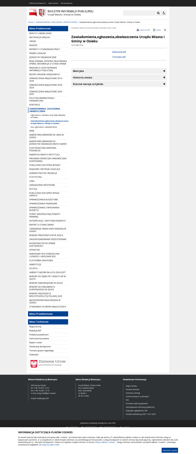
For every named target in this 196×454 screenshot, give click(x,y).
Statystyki (33, 354)
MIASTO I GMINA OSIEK (40, 33)
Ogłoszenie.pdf (119, 51)
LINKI (31, 181)
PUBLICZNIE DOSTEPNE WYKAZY (44, 165)
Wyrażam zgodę (170, 450)
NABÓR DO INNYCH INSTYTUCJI (44, 154)
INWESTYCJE (35, 264)
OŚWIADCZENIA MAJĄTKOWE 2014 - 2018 (46, 79)
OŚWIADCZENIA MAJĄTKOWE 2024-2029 (46, 93)
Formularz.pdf (119, 56)
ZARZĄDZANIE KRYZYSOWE (42, 185)
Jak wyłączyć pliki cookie (49, 444)
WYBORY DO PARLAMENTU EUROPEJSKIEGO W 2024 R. (42, 288)
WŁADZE (33, 45)
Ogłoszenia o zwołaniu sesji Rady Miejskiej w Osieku (47, 116)
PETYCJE (33, 189)
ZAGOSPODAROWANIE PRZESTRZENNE (47, 239)
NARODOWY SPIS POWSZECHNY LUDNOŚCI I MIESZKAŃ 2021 (44, 255)
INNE (31, 130)
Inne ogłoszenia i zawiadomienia (43, 127)
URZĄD (32, 41)
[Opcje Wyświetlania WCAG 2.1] (164, 13)
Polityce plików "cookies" (105, 442)
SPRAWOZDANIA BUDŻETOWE (43, 199)
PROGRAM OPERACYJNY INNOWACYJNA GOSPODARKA (47, 159)
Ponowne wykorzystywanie (137, 403)
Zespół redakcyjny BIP (40, 398)
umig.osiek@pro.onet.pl (46, 393)
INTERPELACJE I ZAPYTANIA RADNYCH (47, 220)
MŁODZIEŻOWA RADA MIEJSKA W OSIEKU (44, 301)
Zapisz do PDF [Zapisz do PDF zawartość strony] (143, 30)
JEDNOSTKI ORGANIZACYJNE (42, 57)
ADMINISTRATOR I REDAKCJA (43, 173)
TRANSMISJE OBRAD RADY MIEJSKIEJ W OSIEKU (47, 230)
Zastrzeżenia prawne (39, 338)
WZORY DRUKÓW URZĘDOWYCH (44, 74)
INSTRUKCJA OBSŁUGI (39, 37)
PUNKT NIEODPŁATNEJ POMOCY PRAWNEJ (44, 215)
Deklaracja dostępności (37, 3)
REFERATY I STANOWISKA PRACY (44, 49)
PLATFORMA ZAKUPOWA (41, 260)
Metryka (78, 71)
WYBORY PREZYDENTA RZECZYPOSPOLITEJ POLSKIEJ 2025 (45, 295)
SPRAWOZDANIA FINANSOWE (43, 203)
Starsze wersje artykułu (88, 84)
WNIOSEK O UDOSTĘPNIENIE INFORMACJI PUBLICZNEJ (43, 69)
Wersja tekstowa (66, 3)
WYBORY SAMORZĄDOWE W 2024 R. (46, 283)
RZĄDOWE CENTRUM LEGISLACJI (44, 169)
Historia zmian (82, 77)
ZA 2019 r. (33, 268)
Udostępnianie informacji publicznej (140, 407)
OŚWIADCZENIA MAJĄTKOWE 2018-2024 (46, 86)
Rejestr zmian (35, 342)
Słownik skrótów (132, 389)
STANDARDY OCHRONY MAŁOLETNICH (47, 306)
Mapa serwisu (53, 3)
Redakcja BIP (35, 330)
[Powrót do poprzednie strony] (165, 30)
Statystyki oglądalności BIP (137, 410)
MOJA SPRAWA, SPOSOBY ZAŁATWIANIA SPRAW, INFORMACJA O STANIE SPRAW (48, 62)
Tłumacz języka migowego (41, 350)
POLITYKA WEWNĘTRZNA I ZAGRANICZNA (42, 99)
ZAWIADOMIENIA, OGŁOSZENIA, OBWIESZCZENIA (44, 110)
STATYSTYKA (35, 177)
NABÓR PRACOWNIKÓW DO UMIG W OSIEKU (46, 136)
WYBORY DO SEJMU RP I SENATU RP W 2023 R (47, 277)
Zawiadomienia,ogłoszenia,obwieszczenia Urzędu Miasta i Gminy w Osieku (49, 122)
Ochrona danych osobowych (137, 396)
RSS (127, 400)
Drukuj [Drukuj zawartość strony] (157, 30)
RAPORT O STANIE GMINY (41, 224)
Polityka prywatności (39, 334)
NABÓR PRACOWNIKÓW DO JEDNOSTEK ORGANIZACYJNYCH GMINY (48, 142)
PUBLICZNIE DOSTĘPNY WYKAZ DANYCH (44, 194)
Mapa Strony (35, 326)
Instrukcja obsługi (133, 393)
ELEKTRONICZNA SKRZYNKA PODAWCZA (42, 149)
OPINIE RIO (34, 249)
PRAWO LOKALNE (37, 53)
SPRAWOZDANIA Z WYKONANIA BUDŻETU (44, 209)
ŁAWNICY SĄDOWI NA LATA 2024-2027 (47, 272)
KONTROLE (34, 104)
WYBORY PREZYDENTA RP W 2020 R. (46, 235)
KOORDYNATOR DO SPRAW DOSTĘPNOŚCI (42, 244)
